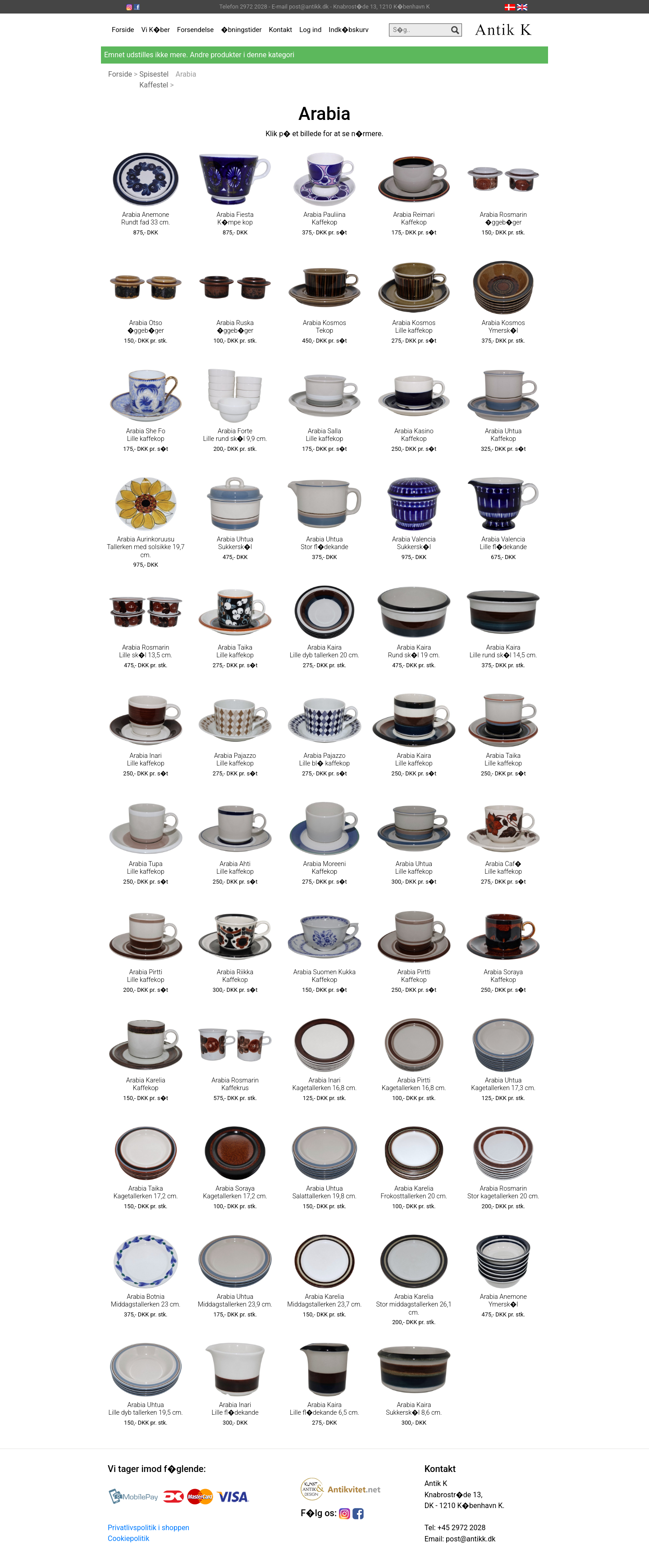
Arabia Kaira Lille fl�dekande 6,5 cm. (324, 1409)
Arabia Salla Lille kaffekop (324, 435)
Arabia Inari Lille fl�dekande (234, 1409)
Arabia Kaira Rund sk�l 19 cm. (414, 651)
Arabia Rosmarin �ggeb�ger (503, 218)
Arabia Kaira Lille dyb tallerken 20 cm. (325, 651)
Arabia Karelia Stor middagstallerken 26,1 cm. (414, 1304)
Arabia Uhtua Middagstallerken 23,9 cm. (235, 1300)
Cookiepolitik (128, 1538)
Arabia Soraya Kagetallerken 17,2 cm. (235, 1192)
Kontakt (281, 30)
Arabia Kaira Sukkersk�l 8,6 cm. (414, 1409)
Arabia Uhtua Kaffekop (503, 435)
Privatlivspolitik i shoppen (148, 1527)
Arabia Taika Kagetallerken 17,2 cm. (146, 1192)
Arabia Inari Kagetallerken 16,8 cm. (325, 1084)
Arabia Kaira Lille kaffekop (414, 759)
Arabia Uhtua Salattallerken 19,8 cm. (324, 1192)
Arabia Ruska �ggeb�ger (235, 327)
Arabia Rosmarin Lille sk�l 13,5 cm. (145, 651)
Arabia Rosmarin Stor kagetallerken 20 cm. (503, 1192)
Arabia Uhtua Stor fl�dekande (324, 543)
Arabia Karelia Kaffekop (145, 1084)
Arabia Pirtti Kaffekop (414, 976)
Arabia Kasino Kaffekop (414, 435)
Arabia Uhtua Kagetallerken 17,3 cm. (503, 1084)
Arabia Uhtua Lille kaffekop (414, 868)
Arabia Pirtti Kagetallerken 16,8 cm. (414, 1084)
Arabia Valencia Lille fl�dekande (503, 543)
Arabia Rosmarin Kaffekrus (235, 1084)
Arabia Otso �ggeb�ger (146, 327)
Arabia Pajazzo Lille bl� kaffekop (324, 759)
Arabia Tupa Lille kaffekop (146, 868)
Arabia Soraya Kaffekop (503, 976)
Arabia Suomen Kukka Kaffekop (324, 976)
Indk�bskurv (348, 30)
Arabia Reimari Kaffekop (413, 218)
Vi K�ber (156, 30)
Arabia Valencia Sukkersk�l (414, 543)
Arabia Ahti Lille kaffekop (235, 868)
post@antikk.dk (469, 1539)
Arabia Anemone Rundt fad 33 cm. (145, 218)
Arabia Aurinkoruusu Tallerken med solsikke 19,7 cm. (145, 547)
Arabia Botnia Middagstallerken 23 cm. (146, 1300)
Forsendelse (195, 30)
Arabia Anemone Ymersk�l (503, 1300)
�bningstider (241, 30)
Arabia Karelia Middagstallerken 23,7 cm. (324, 1300)
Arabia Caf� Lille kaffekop (503, 868)
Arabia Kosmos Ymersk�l (503, 327)
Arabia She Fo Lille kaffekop (145, 435)
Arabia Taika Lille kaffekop (235, 651)
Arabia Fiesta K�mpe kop (235, 218)
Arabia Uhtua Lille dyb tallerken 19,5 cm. (146, 1409)
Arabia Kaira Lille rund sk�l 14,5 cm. (503, 651)
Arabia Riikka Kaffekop (235, 976)
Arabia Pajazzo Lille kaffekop (235, 759)
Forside (123, 30)
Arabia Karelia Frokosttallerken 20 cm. (414, 1192)
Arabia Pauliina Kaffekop (324, 218)
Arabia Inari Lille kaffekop (146, 759)
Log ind (310, 30)
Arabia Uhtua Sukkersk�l (235, 543)
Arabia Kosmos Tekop (324, 327)
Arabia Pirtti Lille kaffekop (146, 976)
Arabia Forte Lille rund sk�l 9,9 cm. (235, 435)
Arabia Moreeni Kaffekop (324, 868)
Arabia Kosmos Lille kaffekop (413, 327)
